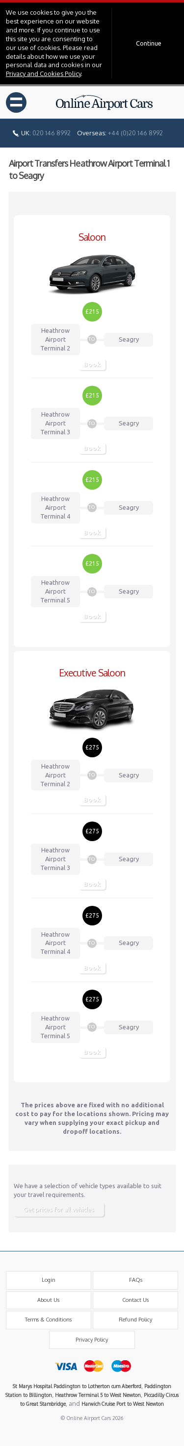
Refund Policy (135, 1319)
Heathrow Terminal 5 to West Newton (98, 1395)
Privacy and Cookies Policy (43, 73)
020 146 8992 (51, 133)
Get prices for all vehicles (59, 1209)
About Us (48, 1299)
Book (92, 364)
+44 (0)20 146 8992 (135, 133)
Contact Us (135, 1299)
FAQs (135, 1279)
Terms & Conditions (48, 1319)
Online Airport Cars (104, 102)
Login (48, 1279)
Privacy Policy (92, 1339)
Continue (148, 43)
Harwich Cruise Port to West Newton (122, 1403)
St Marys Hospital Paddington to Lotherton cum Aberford (77, 1386)
